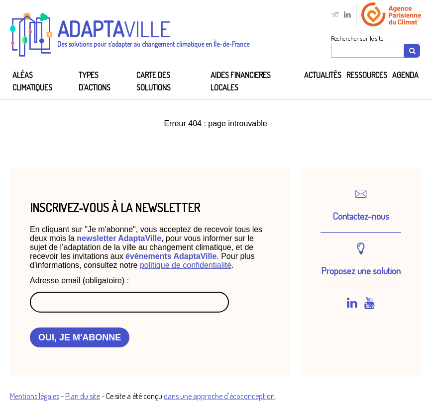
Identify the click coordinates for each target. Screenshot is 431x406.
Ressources (366, 75)
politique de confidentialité (185, 265)
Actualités (322, 75)
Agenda (405, 75)
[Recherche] (412, 51)
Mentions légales (34, 396)
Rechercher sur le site (357, 38)
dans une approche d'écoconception (219, 396)
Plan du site (82, 396)
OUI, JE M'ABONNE (79, 337)
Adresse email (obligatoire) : (79, 280)
